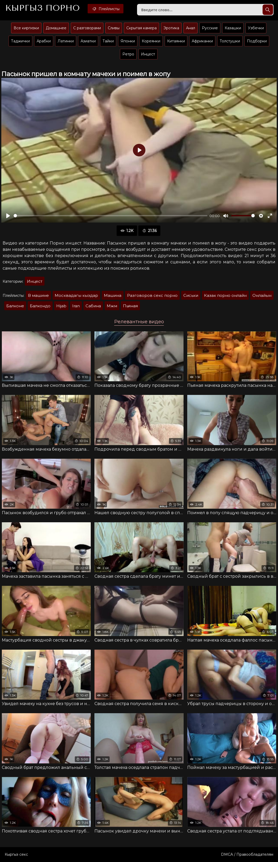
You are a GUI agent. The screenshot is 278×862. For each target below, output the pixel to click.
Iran (76, 305)
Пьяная (130, 305)
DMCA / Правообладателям (247, 854)
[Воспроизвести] (8, 216)
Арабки (44, 41)
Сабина (93, 305)
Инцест (148, 54)
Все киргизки (26, 28)
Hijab (61, 305)
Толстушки (230, 41)
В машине (38, 295)
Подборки (257, 41)
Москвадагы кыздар (76, 295)
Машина (112, 295)
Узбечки (256, 28)
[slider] (110, 215)
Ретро (128, 54)
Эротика (171, 28)
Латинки (66, 41)
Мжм (112, 305)
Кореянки (151, 41)
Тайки (108, 41)
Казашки (233, 28)
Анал (190, 28)
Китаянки (176, 41)
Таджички (20, 41)
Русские (210, 28)
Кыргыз (42, 8)
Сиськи (190, 295)
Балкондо (40, 305)
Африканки (202, 41)
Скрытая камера (141, 28)
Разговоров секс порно (152, 295)
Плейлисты (106, 8)
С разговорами (87, 28)
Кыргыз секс (16, 854)
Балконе (15, 305)
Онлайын (261, 295)
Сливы (114, 28)
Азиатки (88, 41)
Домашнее (56, 28)
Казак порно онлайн (225, 295)
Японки (128, 41)
